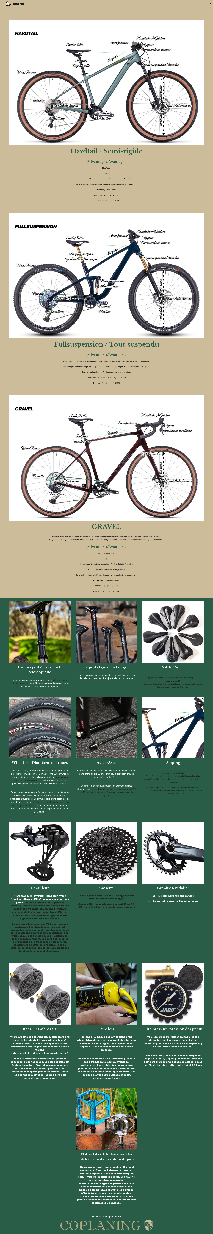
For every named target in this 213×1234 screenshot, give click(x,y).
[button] (209, 4)
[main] (106, 151)
